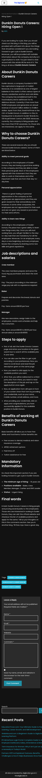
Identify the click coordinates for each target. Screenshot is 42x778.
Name (7, 614)
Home (4, 14)
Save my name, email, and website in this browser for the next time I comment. (19, 675)
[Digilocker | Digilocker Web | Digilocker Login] (21, 3)
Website (7, 632)
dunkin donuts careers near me (14, 582)
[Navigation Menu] (4, 3)
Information (12, 14)
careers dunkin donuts (16, 577)
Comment (9, 642)
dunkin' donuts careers (11, 587)
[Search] (38, 3)
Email (6, 623)
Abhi (5, 31)
